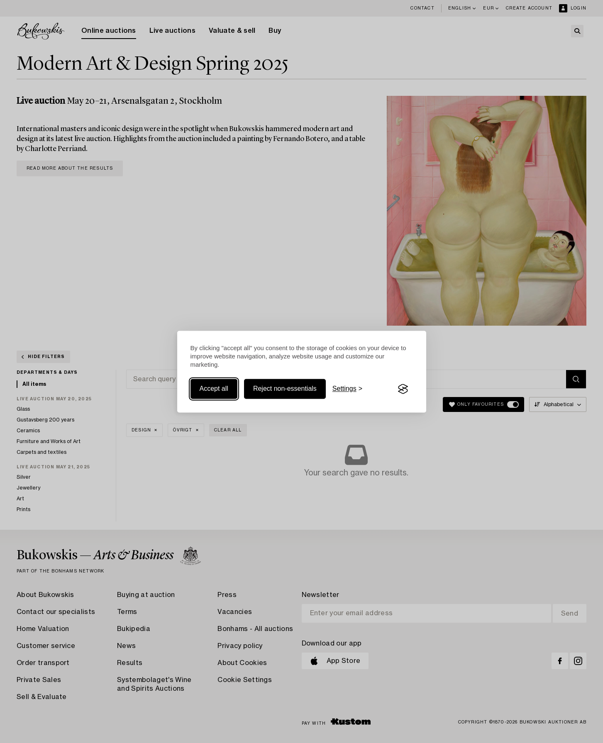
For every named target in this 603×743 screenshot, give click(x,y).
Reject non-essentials (285, 388)
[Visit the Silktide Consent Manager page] (403, 389)
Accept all (214, 388)
